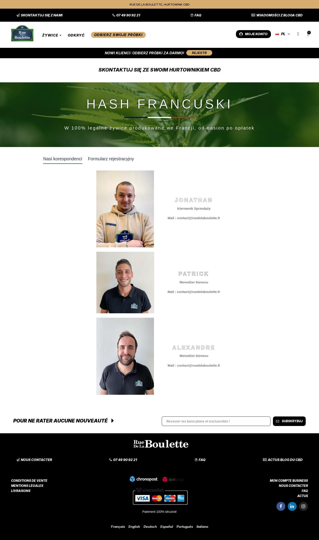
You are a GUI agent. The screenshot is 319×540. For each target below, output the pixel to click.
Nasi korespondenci (62, 158)
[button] (39, 15)
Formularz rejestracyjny (111, 158)
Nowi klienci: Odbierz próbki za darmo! (144, 53)
